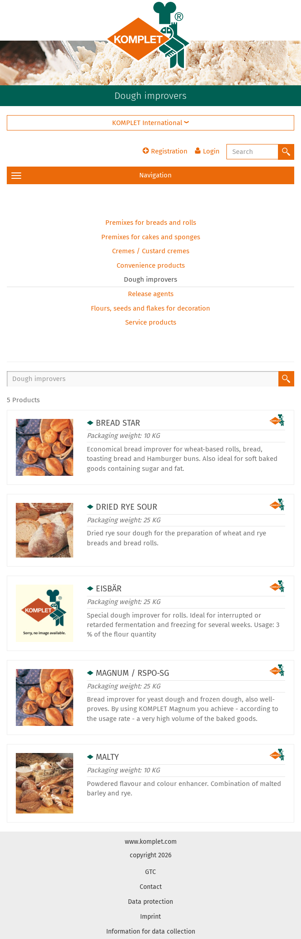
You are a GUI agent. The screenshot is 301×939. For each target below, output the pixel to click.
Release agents (151, 294)
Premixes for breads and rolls (150, 222)
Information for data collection (150, 931)
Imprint (150, 917)
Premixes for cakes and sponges (150, 237)
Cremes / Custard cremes (150, 251)
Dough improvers (150, 279)
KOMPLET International (150, 123)
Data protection (150, 902)
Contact (151, 887)
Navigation (91, 175)
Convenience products (151, 265)
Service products (150, 322)
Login (207, 151)
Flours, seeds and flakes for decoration (150, 308)
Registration (165, 151)
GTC (150, 872)
